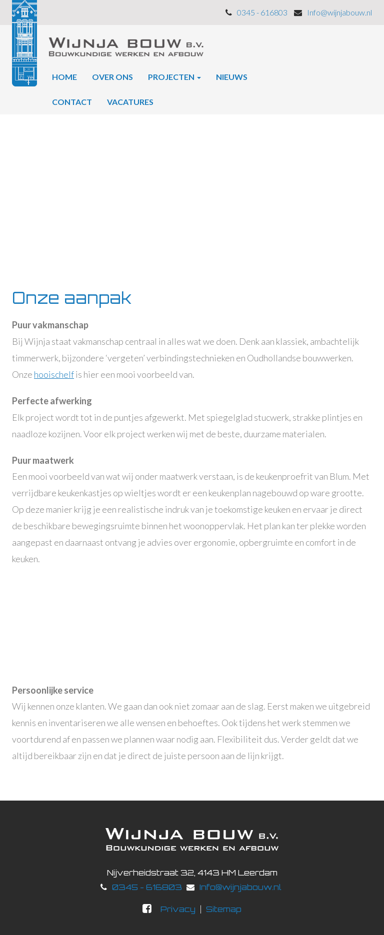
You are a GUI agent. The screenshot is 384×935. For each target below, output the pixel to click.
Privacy (178, 909)
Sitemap (224, 909)
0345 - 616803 (147, 887)
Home (64, 76)
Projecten (174, 76)
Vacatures (130, 101)
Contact (72, 101)
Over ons (112, 76)
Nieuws (232, 76)
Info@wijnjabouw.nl (241, 887)
